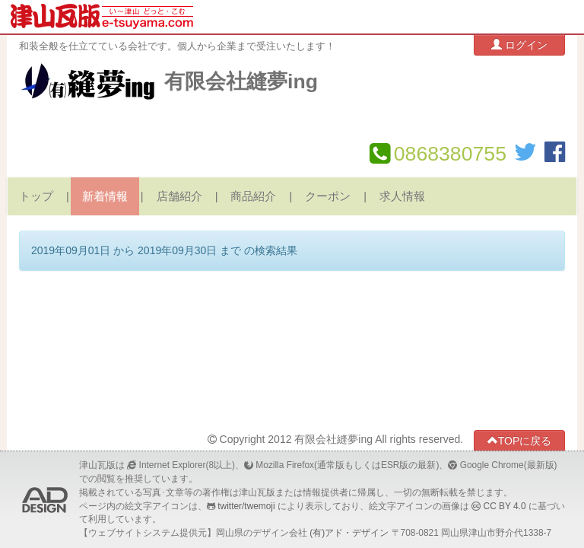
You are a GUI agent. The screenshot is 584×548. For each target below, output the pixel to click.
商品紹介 (253, 196)
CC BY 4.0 (505, 506)
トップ (36, 196)
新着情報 (105, 196)
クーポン (328, 196)
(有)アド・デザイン (349, 532)
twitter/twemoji (246, 506)
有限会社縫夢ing (241, 81)
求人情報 (402, 196)
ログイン (519, 44)
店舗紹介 (179, 196)
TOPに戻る (519, 440)
